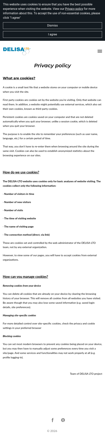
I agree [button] (52, 34)
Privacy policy (74, 9)
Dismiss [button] (52, 25)
